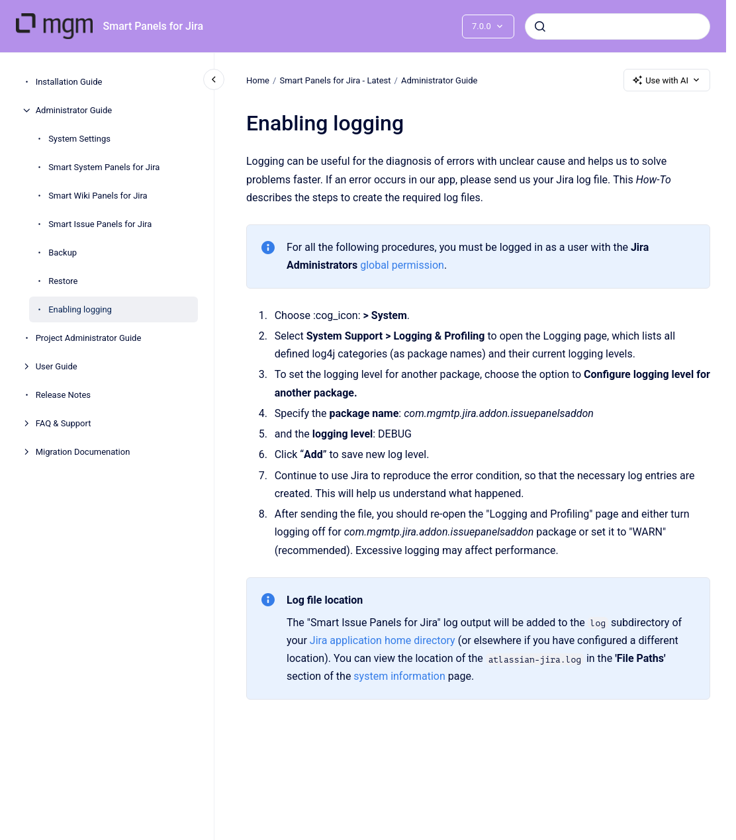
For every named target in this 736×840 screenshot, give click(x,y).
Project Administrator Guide (89, 338)
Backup (62, 252)
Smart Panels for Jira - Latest (335, 80)
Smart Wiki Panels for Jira (98, 196)
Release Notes (63, 395)
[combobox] (618, 26)
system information (399, 676)
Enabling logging (80, 309)
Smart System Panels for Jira (104, 167)
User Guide (56, 366)
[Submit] (540, 26)
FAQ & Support (63, 423)
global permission (402, 265)
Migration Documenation (83, 452)
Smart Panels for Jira (153, 26)
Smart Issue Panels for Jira (100, 224)
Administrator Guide (74, 110)
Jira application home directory (382, 640)
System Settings (79, 139)
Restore (62, 281)
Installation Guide (69, 82)
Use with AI (667, 80)
